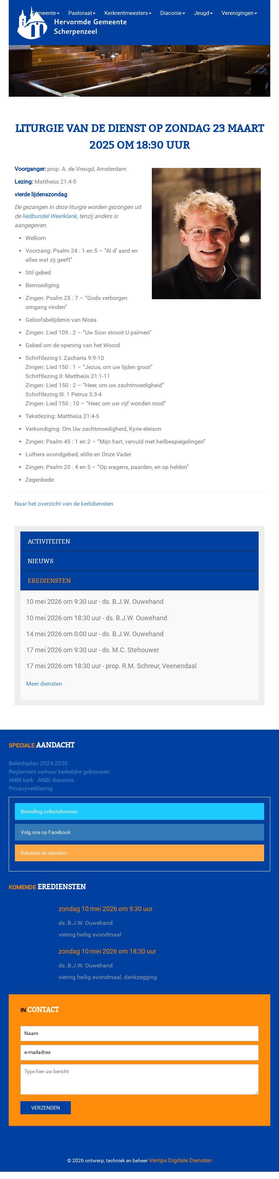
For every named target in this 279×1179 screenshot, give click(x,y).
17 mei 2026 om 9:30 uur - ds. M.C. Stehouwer (97, 651)
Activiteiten (49, 541)
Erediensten (49, 581)
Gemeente (45, 13)
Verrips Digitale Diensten (180, 1167)
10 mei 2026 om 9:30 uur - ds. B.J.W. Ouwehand (100, 601)
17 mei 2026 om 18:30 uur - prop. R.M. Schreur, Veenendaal (117, 668)
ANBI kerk (21, 780)
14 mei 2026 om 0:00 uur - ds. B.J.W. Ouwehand (100, 635)
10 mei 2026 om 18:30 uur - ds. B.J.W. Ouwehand (102, 618)
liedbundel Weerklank (49, 216)
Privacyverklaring (31, 788)
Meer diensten (44, 686)
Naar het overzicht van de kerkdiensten (64, 503)
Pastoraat (82, 13)
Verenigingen (239, 13)
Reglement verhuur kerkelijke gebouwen (59, 771)
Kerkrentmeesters (127, 13)
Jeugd (203, 13)
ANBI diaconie (56, 780)
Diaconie (172, 13)
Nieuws (40, 561)
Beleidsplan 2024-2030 (38, 763)
